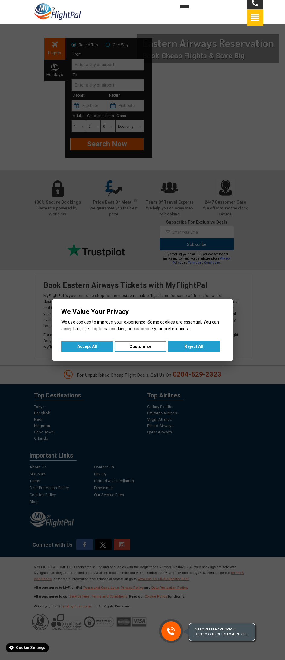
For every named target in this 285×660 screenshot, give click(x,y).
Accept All (87, 346)
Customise (140, 346)
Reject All (194, 346)
